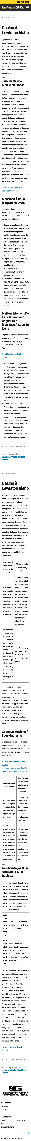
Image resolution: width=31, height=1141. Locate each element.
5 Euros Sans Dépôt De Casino (14, 771)
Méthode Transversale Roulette (15, 768)
